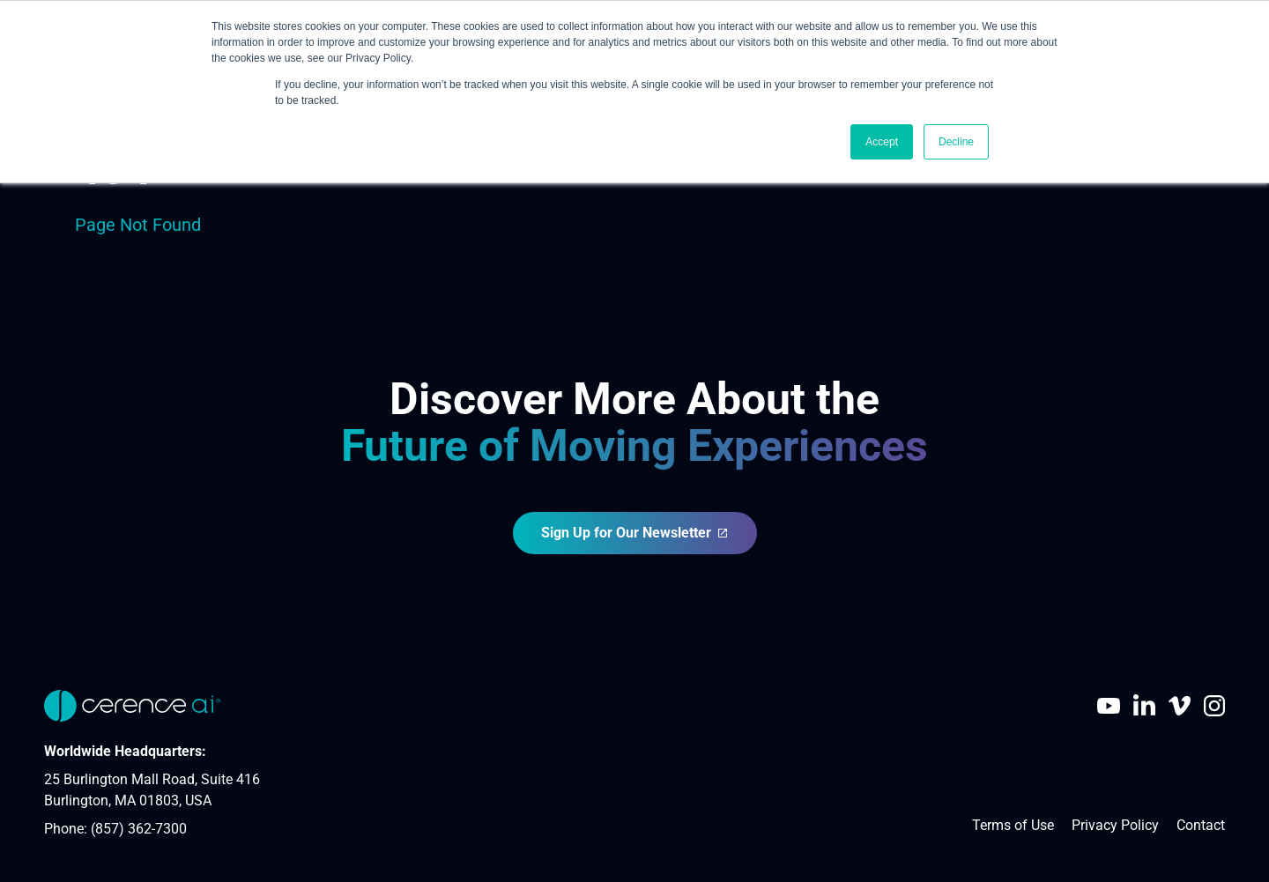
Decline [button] (956, 142)
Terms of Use (1013, 825)
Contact (1200, 825)
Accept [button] (881, 142)
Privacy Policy (1115, 825)
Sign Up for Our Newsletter (635, 532)
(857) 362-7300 (139, 828)
